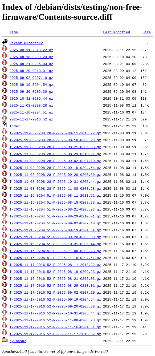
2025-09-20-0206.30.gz (31, 91)
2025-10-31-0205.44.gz (31, 98)
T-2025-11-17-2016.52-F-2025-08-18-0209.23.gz (55, 271)
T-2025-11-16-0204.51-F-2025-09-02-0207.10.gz (55, 223)
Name (14, 32)
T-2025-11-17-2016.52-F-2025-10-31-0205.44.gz (55, 313)
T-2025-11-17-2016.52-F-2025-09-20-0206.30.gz (55, 306)
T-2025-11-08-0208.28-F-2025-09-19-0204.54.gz (55, 167)
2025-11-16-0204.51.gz (31, 112)
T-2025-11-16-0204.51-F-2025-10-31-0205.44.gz (55, 243)
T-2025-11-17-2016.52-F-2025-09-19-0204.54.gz (55, 299)
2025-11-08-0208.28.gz (31, 105)
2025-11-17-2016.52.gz (31, 119)
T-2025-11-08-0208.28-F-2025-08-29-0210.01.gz (55, 153)
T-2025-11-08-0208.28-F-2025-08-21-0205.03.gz (55, 146)
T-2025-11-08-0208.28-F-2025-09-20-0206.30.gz (55, 174)
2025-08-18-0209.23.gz (31, 56)
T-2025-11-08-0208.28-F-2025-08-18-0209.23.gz (55, 139)
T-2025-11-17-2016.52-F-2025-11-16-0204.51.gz (55, 327)
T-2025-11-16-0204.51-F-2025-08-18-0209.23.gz (55, 202)
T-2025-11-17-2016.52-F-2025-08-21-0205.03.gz (55, 278)
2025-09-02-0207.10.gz (31, 77)
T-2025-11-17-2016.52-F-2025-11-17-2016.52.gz (55, 333)
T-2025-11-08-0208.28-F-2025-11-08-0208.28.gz (55, 188)
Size (146, 32)
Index (15, 126)
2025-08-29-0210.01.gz (31, 70)
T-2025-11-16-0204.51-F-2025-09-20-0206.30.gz (55, 236)
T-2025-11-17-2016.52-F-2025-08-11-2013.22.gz (55, 264)
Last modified (116, 32)
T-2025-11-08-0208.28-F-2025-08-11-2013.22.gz (55, 133)
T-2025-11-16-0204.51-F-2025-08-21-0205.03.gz (55, 209)
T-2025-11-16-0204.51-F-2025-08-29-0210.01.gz (55, 216)
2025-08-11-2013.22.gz (31, 49)
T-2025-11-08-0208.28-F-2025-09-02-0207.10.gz (55, 160)
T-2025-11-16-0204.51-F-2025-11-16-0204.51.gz (55, 257)
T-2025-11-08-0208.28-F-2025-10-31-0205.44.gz (55, 181)
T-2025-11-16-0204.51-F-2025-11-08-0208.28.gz (55, 250)
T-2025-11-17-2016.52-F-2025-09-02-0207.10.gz (55, 292)
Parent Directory (26, 43)
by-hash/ (18, 340)
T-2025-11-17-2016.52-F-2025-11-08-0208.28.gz (55, 320)
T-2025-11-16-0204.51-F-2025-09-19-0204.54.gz (55, 230)
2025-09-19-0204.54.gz (31, 84)
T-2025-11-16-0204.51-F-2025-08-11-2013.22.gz (55, 195)
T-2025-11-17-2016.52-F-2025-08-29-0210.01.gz (55, 285)
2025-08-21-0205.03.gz (31, 63)
